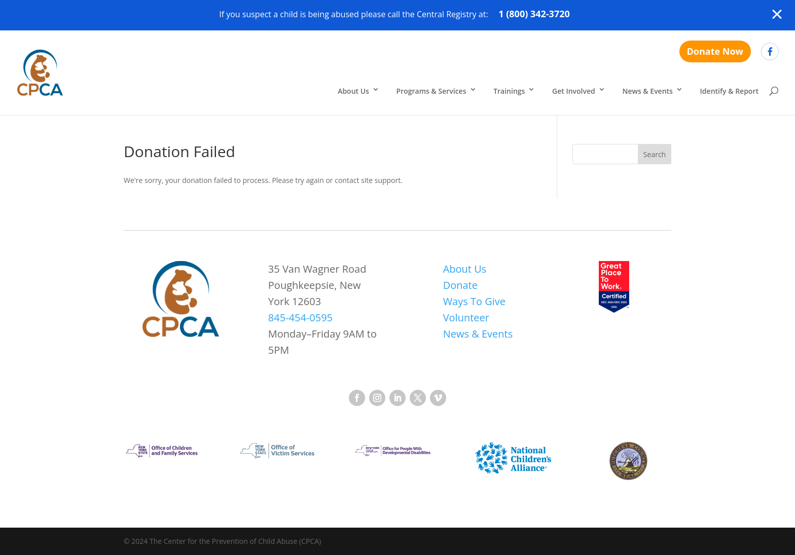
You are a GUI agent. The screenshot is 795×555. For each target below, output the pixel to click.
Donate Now (715, 51)
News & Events (647, 91)
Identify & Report (729, 91)
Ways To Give (474, 301)
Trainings (509, 91)
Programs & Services (431, 91)
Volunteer (466, 317)
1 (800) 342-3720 (534, 14)
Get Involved (573, 91)
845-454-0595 (300, 317)
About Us (353, 91)
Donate (460, 285)
